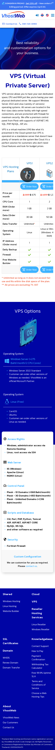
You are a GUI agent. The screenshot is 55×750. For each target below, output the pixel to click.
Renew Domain (10, 662)
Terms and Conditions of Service (39, 684)
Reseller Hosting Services (37, 613)
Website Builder (11, 611)
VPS (34, 601)
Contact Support (40, 646)
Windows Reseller (40, 629)
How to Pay (37, 651)
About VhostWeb (9, 708)
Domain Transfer (11, 667)
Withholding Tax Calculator (40, 666)
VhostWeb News (11, 717)
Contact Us (8, 727)
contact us (31, 567)
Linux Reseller (39, 624)
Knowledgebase (42, 639)
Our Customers (10, 722)
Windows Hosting (11, 601)
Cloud (35, 594)
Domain (8, 650)
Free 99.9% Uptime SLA (41, 674)
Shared (7, 594)
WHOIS (6, 657)
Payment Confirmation (38, 657)
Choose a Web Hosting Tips (39, 694)
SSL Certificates (10, 641)
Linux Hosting (9, 606)
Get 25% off (31, 3)
